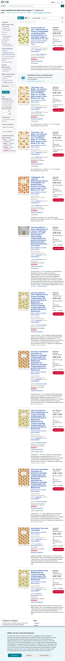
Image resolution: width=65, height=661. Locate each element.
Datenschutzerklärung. (30, 650)
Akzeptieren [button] (14, 655)
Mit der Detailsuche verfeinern (40, 12)
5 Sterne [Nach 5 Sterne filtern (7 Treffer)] (9, 150)
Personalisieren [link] (43, 655)
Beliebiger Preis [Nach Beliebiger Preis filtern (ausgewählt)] (7, 98)
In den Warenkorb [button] (59, 49)
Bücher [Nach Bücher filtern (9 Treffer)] (5, 26)
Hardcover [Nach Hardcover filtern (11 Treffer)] (6, 69)
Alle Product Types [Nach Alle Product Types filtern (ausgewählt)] (7, 24)
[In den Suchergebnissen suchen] (41, 21)
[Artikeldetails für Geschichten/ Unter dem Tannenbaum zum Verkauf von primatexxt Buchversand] (24, 533)
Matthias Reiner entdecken (36, 79)
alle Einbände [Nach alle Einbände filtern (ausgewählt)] (6, 67)
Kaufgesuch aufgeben (8, 621)
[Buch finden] (62, 6)
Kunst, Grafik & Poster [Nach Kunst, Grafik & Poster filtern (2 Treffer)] (6, 36)
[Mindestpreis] (5, 111)
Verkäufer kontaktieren (36, 61)
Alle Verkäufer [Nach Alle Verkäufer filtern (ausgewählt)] (7, 137)
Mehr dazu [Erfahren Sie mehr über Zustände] (9, 48)
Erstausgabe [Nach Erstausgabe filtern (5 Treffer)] (7, 76)
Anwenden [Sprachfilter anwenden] (5, 92)
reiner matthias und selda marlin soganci (18, 12)
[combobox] (35, 6)
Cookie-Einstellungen (51, 645)
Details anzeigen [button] (52, 283)
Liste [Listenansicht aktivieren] (22, 18)
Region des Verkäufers (8, 127)
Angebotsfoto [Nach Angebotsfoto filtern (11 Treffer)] (7, 82)
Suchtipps (36, 617)
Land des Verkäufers (8, 131)
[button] (62, 22)
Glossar (36, 619)
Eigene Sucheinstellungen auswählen (43, 621)
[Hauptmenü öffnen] (3, 6)
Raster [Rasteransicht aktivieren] (29, 18)
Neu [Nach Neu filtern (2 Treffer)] (4, 50)
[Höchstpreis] (5, 114)
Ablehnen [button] (28, 655)
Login (58, 2)
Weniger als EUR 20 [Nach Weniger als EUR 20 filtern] (8, 100)
